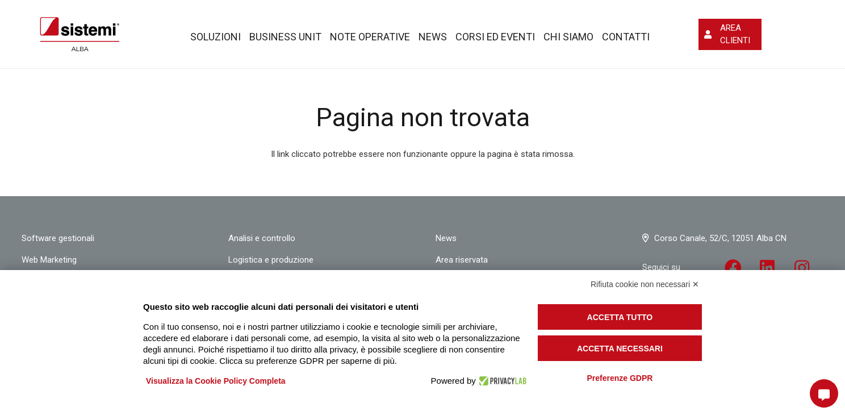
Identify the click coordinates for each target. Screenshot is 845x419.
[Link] (80, 34)
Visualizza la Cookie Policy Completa (216, 380)
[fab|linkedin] (767, 269)
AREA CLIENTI (735, 34)
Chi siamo (568, 37)
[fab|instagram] (801, 269)
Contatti (626, 37)
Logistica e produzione (270, 260)
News (433, 37)
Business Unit (285, 37)
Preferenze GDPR (619, 378)
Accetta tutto (620, 317)
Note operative (370, 37)
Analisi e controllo (261, 238)
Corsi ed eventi (495, 37)
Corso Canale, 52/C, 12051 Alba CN (720, 238)
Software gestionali (58, 238)
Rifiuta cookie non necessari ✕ (645, 284)
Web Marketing (49, 260)
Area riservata (462, 260)
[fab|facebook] (733, 269)
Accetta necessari (620, 348)
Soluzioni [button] (215, 37)
